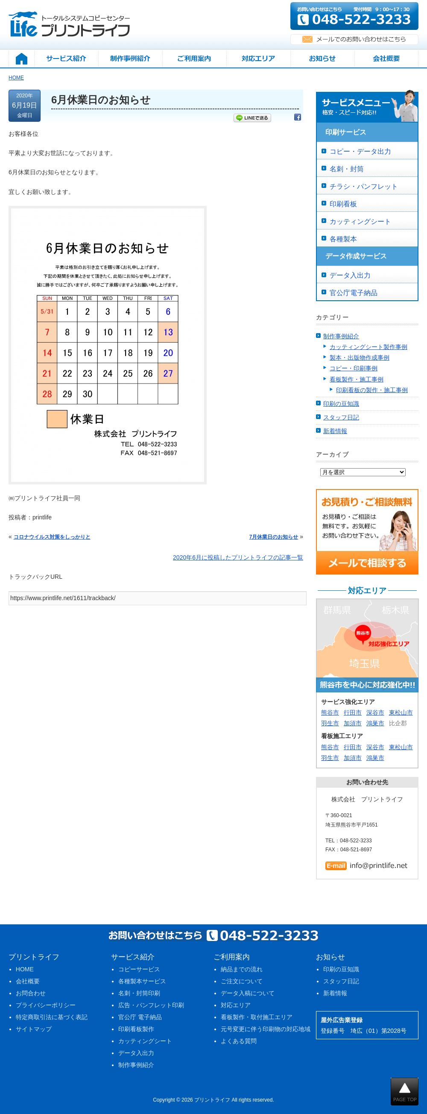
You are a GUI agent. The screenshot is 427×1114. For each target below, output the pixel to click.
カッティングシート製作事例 (368, 346)
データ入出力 (350, 275)
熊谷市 (330, 712)
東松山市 (401, 712)
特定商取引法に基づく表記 (52, 1017)
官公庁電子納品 (353, 292)
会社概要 (28, 981)
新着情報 (335, 431)
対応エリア (236, 1005)
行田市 (353, 712)
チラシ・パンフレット (364, 186)
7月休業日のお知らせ (273, 537)
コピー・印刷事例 (353, 368)
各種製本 (343, 239)
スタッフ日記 (341, 417)
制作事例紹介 (341, 336)
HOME (25, 969)
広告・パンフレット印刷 (151, 1005)
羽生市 (330, 723)
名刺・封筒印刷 (139, 993)
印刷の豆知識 (341, 403)
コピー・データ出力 (360, 151)
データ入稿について (248, 993)
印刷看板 (343, 204)
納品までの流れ (242, 969)
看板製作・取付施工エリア (256, 1017)
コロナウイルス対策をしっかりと (52, 537)
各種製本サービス (142, 981)
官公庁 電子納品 (140, 1017)
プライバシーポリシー (46, 1005)
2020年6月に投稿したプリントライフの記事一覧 (238, 557)
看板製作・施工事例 (356, 379)
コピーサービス (139, 969)
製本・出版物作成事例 (359, 357)
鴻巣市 (375, 723)
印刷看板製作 (136, 1029)
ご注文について (242, 981)
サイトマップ (34, 1029)
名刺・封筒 (347, 169)
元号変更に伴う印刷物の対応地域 (265, 1029)
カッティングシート (360, 221)
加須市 (353, 723)
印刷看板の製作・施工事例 (372, 390)
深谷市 (375, 712)
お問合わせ (31, 993)
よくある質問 (239, 1041)
